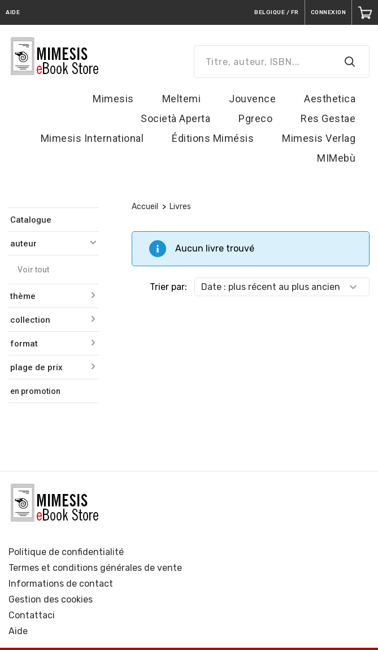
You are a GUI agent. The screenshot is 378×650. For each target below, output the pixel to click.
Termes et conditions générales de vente (95, 567)
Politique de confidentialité (66, 552)
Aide (18, 631)
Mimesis (113, 99)
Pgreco (255, 118)
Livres (180, 206)
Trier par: (168, 286)
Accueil (145, 206)
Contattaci (31, 615)
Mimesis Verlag (318, 138)
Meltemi (181, 99)
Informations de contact (60, 583)
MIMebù (336, 158)
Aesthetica (329, 99)
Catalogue (30, 219)
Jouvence (252, 99)
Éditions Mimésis (213, 138)
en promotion (35, 391)
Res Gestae (328, 118)
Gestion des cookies (50, 599)
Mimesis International (92, 138)
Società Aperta (175, 118)
